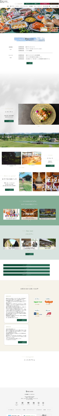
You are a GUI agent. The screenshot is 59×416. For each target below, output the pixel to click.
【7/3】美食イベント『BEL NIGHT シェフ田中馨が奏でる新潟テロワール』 (38, 58)
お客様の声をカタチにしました (49, 266)
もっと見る (29, 63)
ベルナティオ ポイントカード (30, 402)
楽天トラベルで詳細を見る (21, 312)
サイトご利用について (11, 402)
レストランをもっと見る (8, 121)
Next (57, 18)
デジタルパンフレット (36, 266)
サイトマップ (49, 402)
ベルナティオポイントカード (9, 266)
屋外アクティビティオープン (30, 46)
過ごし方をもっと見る (9, 190)
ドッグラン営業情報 (29, 50)
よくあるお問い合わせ (39, 402)
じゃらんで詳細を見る (22, 334)
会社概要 (24, 402)
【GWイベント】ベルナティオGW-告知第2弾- (33, 55)
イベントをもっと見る (50, 166)
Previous (1, 18)
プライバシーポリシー (18, 402)
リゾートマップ (22, 266)
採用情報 (44, 402)
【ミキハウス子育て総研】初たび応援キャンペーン (34, 57)
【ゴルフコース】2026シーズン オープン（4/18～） (34, 48)
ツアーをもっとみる (29, 254)
